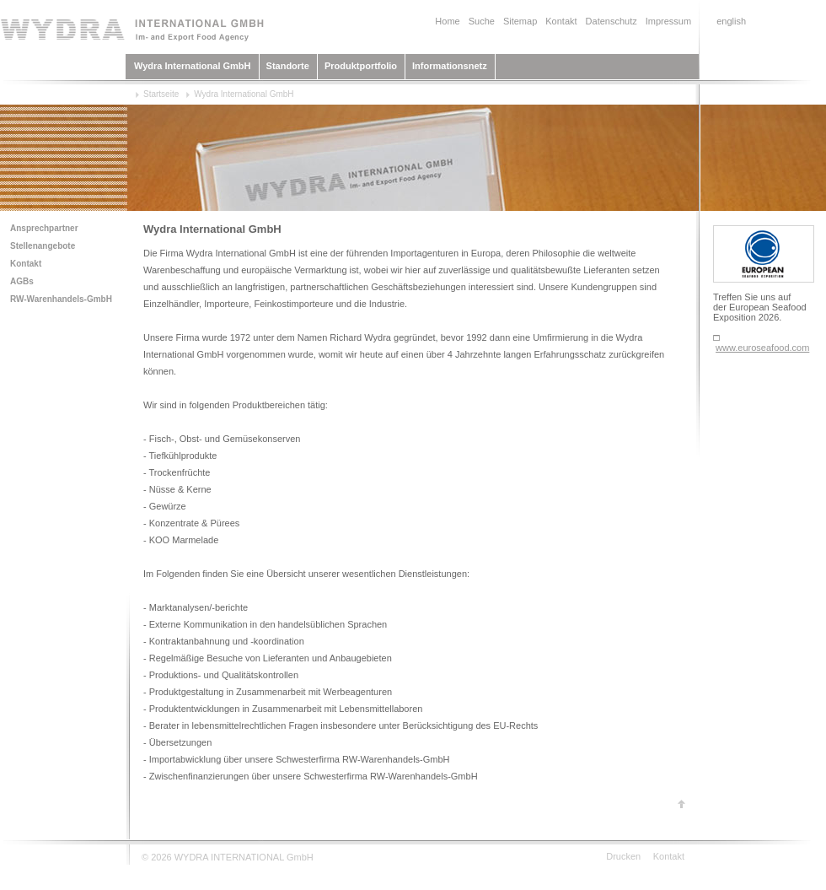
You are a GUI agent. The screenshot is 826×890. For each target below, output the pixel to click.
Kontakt (561, 21)
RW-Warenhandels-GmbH (61, 299)
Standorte (287, 66)
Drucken (623, 856)
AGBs (22, 281)
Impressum (668, 21)
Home (447, 21)
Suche (482, 21)
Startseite (161, 94)
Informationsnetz (449, 66)
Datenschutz (611, 21)
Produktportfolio (360, 66)
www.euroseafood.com (762, 348)
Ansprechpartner (44, 228)
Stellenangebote (42, 246)
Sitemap (520, 21)
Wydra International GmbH (192, 66)
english (731, 21)
